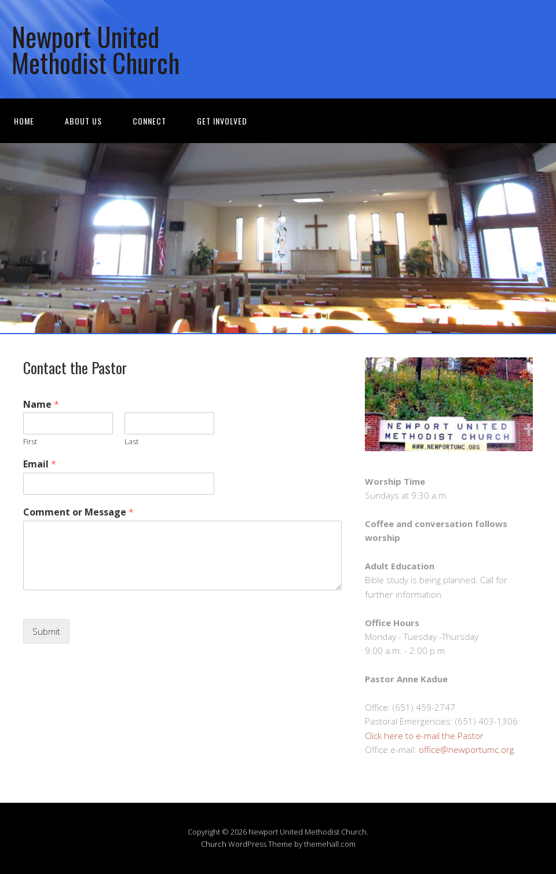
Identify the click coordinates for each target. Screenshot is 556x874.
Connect (149, 121)
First (30, 442)
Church (213, 844)
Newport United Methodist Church (96, 49)
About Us (83, 121)
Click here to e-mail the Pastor (424, 735)
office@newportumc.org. (467, 749)
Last (131, 442)
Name (41, 404)
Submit (46, 631)
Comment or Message (78, 512)
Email (39, 464)
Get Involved (222, 121)
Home (24, 121)
